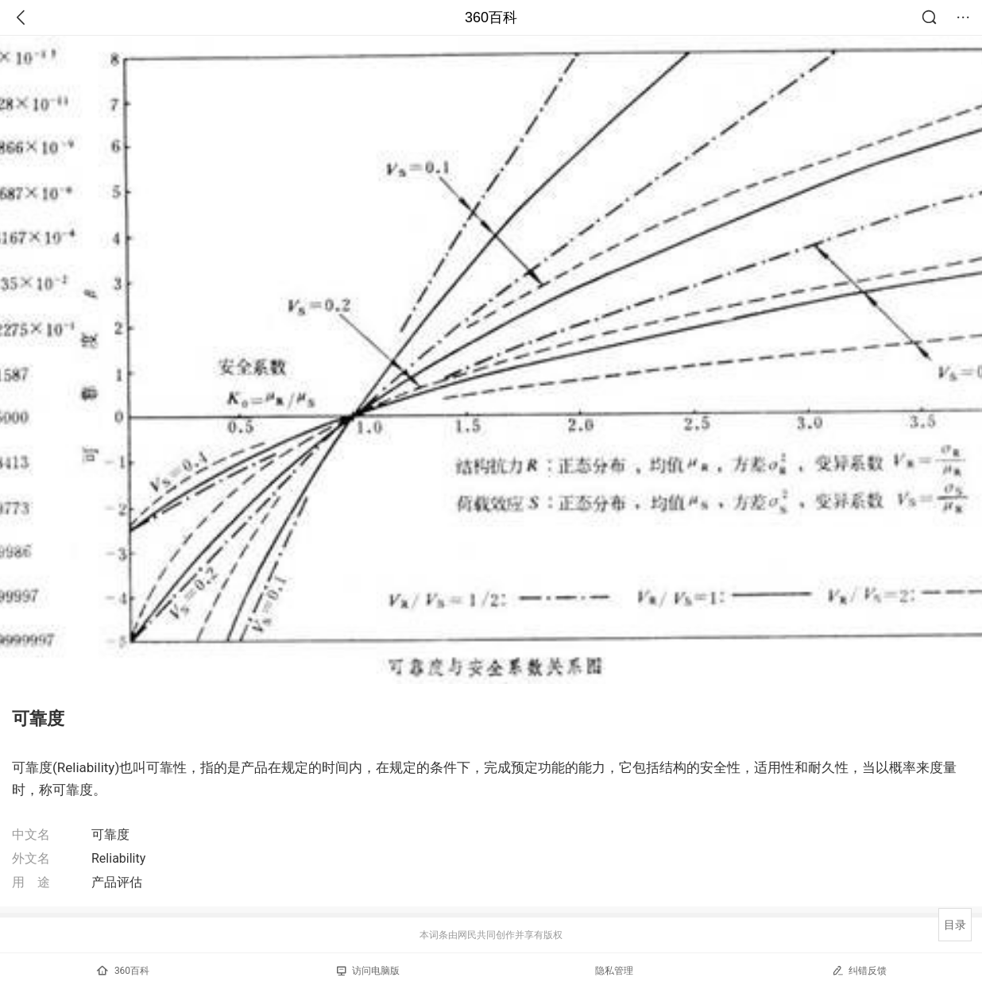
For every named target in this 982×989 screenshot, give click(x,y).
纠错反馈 (859, 970)
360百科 (491, 17)
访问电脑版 (368, 970)
